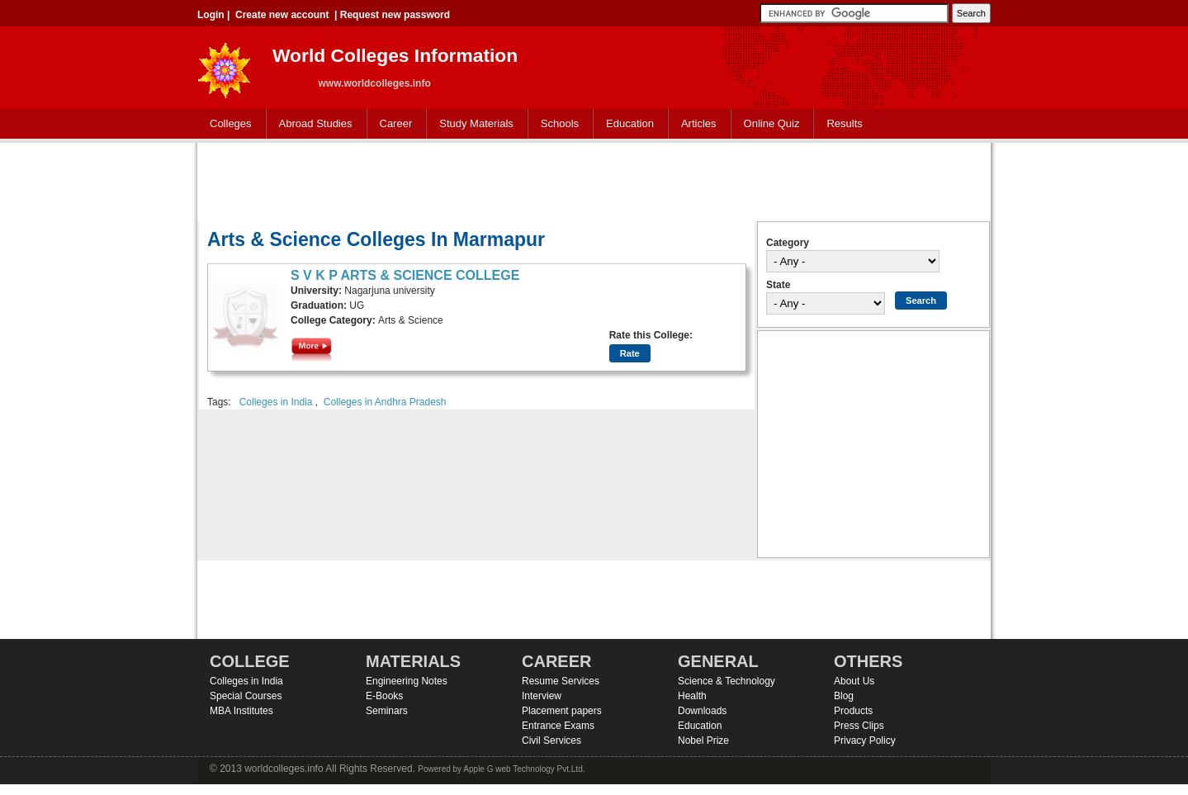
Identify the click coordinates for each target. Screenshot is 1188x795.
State (778, 285)
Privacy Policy (865, 740)
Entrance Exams (558, 725)
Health (692, 696)
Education (626, 124)
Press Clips (859, 725)
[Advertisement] (594, 180)
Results (844, 123)
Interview (541, 696)
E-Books (384, 696)
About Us (854, 681)
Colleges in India (276, 402)
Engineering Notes (406, 681)
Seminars (387, 711)
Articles (699, 123)
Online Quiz (772, 123)
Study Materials (472, 124)
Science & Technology (726, 681)
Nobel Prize (703, 740)
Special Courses (246, 696)
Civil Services (551, 740)
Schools (556, 124)
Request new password (395, 15)
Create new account (282, 15)
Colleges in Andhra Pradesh (385, 402)
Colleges (227, 124)
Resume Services (560, 681)
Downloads (702, 711)
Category (787, 242)
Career (392, 124)
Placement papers (562, 711)
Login (211, 15)
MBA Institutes (241, 711)
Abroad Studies (312, 124)
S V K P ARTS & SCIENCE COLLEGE (405, 275)
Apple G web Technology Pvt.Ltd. (524, 769)
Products (853, 711)
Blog (844, 696)
